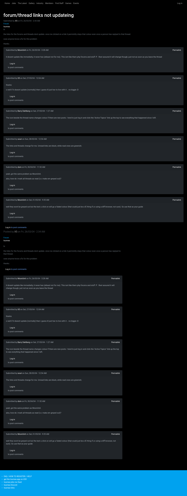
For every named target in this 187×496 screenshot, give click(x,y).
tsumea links (9, 488)
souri (20, 139)
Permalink (177, 50)
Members (49, 3)
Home (7, 3)
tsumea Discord (10, 485)
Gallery (32, 3)
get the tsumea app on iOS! (15, 479)
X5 (16, 21)
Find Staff (59, 3)
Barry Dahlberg (24, 111)
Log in (179, 3)
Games (68, 3)
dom (19, 167)
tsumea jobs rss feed (13, 482)
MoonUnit (22, 50)
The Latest (22, 3)
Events (76, 3)
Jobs (14, 3)
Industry (39, 3)
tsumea (6, 26)
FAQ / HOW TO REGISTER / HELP (18, 476)
